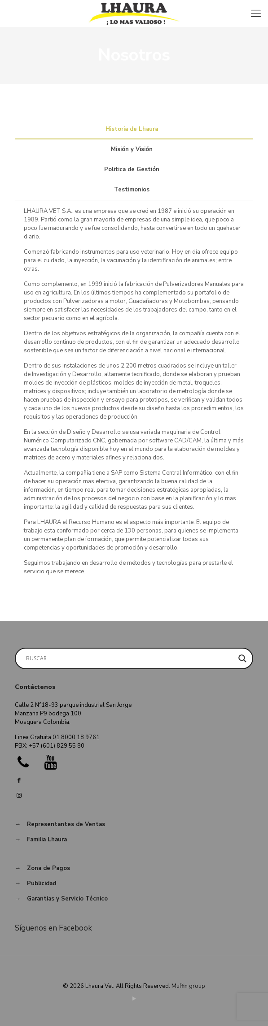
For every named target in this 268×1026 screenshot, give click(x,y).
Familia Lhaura (47, 840)
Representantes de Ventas (66, 824)
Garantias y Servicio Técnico (67, 899)
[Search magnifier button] (242, 658)
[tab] (134, 129)
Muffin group (188, 986)
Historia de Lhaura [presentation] (131, 129)
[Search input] (130, 658)
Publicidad (41, 883)
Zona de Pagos (48, 868)
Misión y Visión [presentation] (132, 149)
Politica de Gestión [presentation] (131, 169)
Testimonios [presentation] (131, 190)
